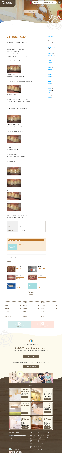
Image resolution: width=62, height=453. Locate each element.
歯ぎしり (25, 311)
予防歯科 (43, 302)
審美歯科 (39, 434)
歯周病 (6, 305)
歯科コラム (48, 434)
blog (9, 24)
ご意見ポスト (48, 437)
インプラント (43, 305)
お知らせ (47, 432)
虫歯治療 (15, 24)
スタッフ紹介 (32, 437)
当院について (32, 434)
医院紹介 (31, 438)
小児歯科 (25, 308)
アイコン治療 (43, 316)
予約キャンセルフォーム (49, 439)
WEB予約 (36, 2)
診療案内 (31, 440)
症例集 (12, 24)
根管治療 (7, 308)
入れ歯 (42, 311)
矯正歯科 (39, 432)
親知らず (25, 305)
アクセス (31, 445)
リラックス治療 (8, 316)
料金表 (31, 443)
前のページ (9, 257)
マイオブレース (44, 308)
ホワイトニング (8, 302)
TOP (6, 24)
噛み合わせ (7, 311)
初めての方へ (50, 2)
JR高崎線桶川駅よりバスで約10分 (18, 449)
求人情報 (47, 435)
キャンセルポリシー (33, 447)
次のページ (14, 257)
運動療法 (25, 316)
